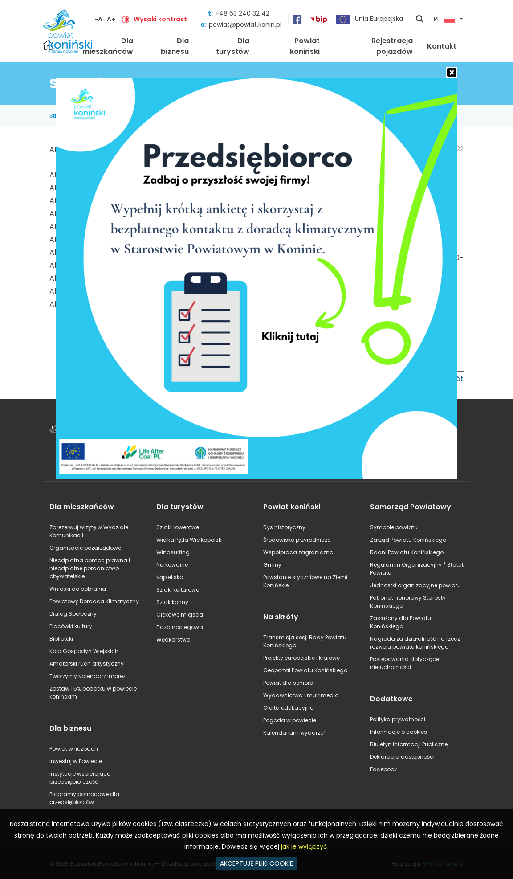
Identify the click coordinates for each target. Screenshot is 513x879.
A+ (111, 19)
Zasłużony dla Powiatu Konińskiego (400, 622)
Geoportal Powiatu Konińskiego (305, 670)
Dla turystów (232, 46)
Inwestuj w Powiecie (75, 761)
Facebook (383, 769)
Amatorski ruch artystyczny (86, 663)
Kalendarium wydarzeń (295, 732)
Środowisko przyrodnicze (296, 540)
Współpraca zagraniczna (298, 552)
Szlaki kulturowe (177, 589)
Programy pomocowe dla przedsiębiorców (84, 798)
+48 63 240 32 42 (242, 13)
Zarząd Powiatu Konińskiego (408, 540)
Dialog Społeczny (73, 613)
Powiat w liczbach (73, 748)
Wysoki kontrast (160, 19)
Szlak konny (172, 602)
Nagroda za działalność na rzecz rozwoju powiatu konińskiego (415, 642)
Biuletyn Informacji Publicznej (409, 744)
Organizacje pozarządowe (85, 548)
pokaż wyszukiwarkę (419, 19)
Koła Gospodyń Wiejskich (83, 651)
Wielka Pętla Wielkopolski (189, 540)
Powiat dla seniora (288, 683)
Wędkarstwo (173, 639)
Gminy (272, 564)
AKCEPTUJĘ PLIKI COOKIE (256, 863)
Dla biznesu (175, 46)
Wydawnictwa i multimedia (301, 695)
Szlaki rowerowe (177, 527)
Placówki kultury (70, 626)
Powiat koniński (305, 46)
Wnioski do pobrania (77, 589)
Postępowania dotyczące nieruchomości (404, 663)
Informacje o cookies (398, 732)
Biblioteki (61, 638)
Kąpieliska (169, 577)
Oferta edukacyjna (288, 707)
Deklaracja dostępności (402, 756)
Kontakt (441, 46)
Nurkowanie (172, 564)
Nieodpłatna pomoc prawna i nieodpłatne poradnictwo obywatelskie (89, 568)
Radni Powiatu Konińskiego (407, 552)
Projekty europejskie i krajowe (301, 658)
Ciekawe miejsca (179, 614)
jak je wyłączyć (304, 846)
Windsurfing (173, 552)
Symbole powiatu (394, 527)
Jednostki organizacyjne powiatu (415, 585)
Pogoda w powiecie (289, 720)
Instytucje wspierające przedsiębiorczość (79, 777)
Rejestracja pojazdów (392, 46)
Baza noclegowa (179, 627)
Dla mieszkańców (107, 46)
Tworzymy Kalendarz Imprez (87, 676)
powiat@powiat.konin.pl (245, 24)
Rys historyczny (284, 527)
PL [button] (444, 20)
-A (98, 19)
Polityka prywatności (397, 719)
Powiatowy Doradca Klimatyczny (94, 601)
